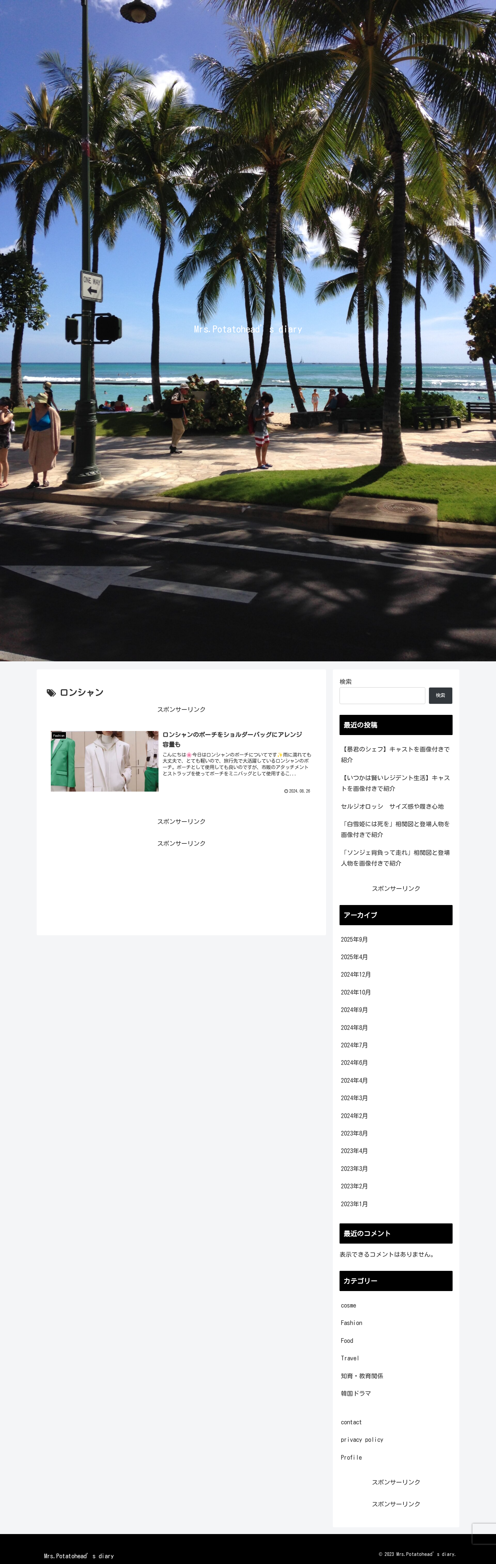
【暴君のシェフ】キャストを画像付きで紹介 (395, 754)
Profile (351, 1457)
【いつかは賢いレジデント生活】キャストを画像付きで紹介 (395, 783)
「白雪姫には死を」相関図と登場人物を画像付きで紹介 (395, 829)
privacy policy (362, 1439)
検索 (346, 682)
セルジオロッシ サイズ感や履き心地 (392, 806)
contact (351, 1422)
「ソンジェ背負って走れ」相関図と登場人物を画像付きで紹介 (395, 857)
